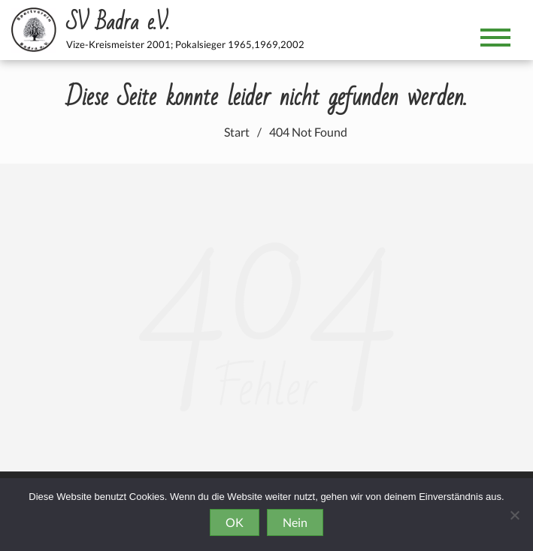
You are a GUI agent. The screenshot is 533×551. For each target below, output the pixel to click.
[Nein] (514, 514)
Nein (295, 522)
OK (235, 522)
